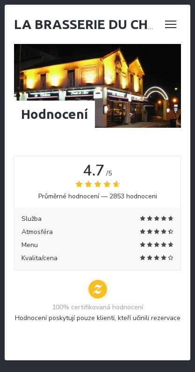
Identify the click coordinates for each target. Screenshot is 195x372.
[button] (170, 24)
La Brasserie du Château (102, 24)
